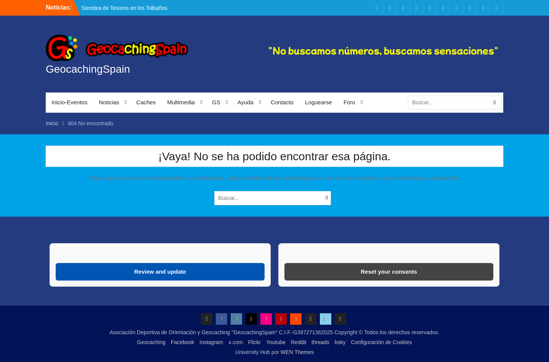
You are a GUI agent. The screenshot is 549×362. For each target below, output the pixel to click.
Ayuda (246, 102)
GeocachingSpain (88, 69)
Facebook (182, 342)
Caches (146, 102)
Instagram (211, 342)
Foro (349, 102)
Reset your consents (389, 271)
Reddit (298, 342)
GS (216, 102)
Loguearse (318, 102)
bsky (340, 342)
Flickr (254, 342)
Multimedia (181, 102)
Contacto (282, 102)
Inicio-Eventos (69, 102)
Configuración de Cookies (381, 342)
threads (320, 342)
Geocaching (151, 342)
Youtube (276, 342)
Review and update (160, 271)
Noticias (109, 102)
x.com (235, 342)
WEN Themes (297, 352)
